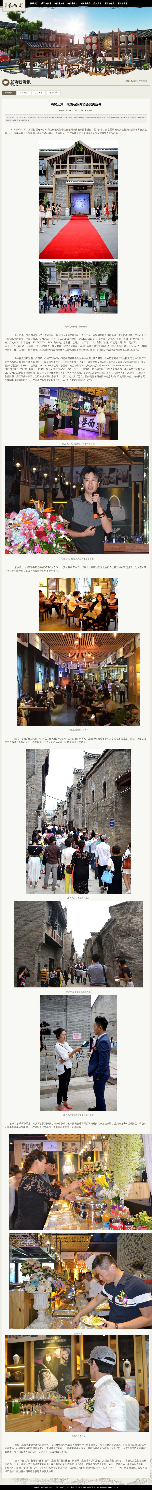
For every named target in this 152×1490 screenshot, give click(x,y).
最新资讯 (9, 92)
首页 (135, 81)
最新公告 (53, 92)
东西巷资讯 (143, 81)
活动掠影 (38, 92)
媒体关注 (24, 92)
